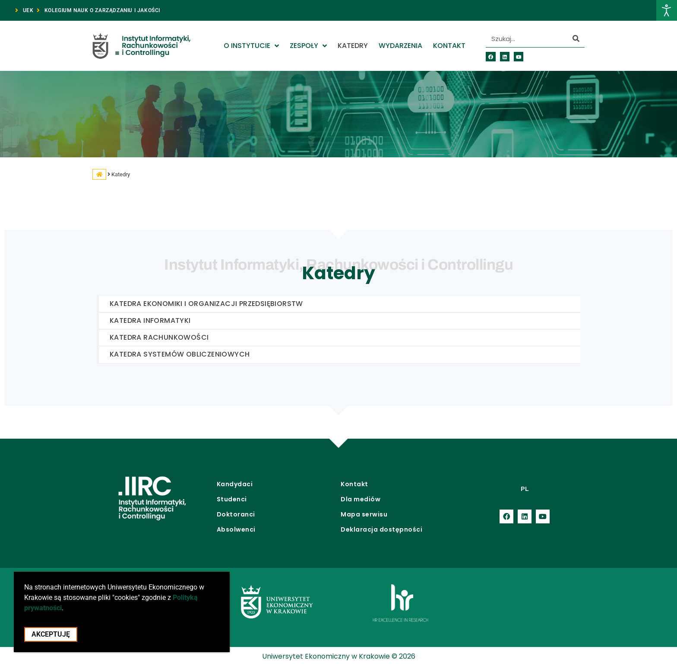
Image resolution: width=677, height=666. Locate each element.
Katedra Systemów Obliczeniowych (180, 354)
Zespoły (308, 46)
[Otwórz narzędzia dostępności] (666, 10)
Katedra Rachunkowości (159, 337)
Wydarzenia (400, 46)
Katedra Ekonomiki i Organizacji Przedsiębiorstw (206, 304)
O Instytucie (251, 46)
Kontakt (449, 46)
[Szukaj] (576, 38)
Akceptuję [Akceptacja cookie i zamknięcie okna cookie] (51, 638)
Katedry (353, 46)
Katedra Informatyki (150, 320)
